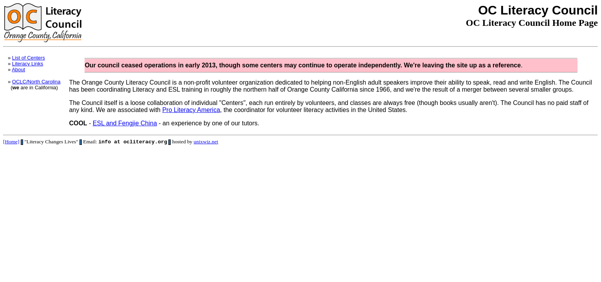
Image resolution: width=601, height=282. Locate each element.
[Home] (11, 142)
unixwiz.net (206, 142)
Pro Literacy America (191, 110)
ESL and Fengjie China (125, 123)
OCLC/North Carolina (36, 82)
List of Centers (28, 58)
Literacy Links (27, 64)
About (18, 69)
